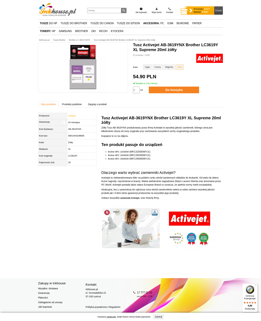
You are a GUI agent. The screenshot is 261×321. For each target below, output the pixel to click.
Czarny (157, 67)
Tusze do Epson (128, 23)
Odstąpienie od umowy (50, 302)
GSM (170, 23)
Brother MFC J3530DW (118, 155)
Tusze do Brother (74, 23)
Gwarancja (44, 293)
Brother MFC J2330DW (118, 152)
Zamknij (158, 317)
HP (47, 31)
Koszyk (218, 10)
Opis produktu (48, 104)
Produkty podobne (72, 104)
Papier (197, 23)
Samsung (65, 31)
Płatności (43, 297)
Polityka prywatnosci (96, 307)
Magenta (169, 67)
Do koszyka (174, 90)
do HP (48, 23)
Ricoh (103, 31)
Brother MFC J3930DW (118, 159)
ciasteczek (111, 317)
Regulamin (114, 307)
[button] (83, 67)
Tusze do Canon (102, 23)
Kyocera (117, 31)
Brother (81, 31)
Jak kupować (45, 306)
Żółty (179, 67)
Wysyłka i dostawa (48, 288)
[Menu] (256, 286)
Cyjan (147, 67)
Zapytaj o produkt (97, 104)
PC (153, 23)
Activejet (72, 116)
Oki (93, 31)
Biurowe (183, 23)
